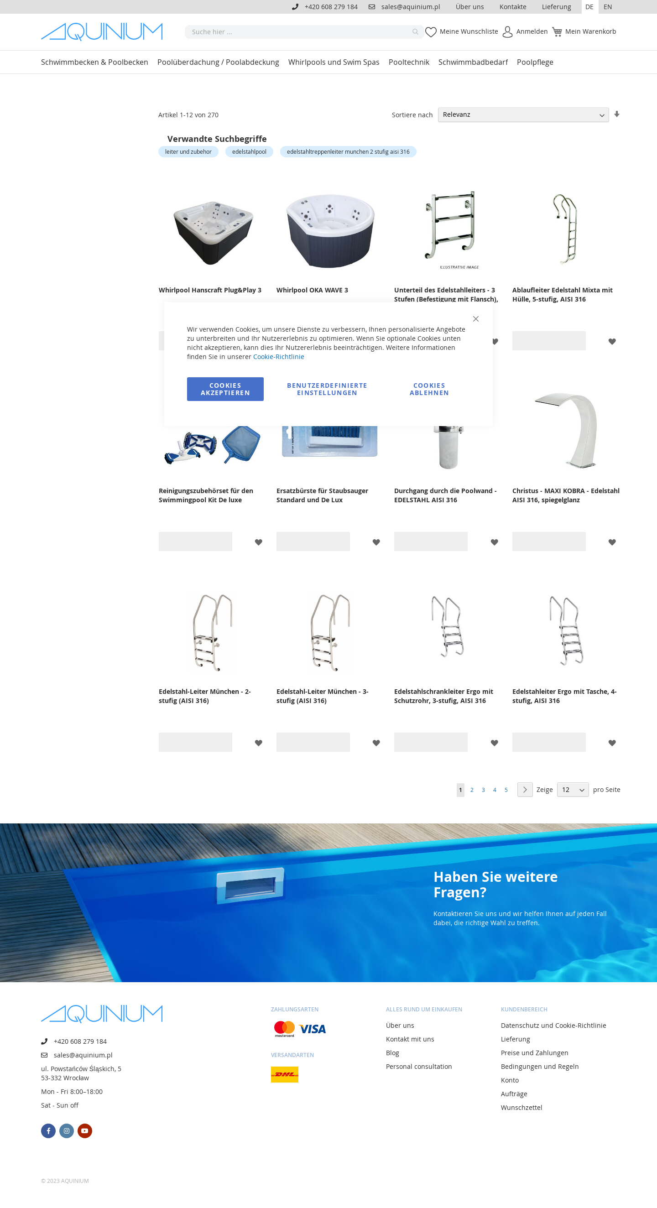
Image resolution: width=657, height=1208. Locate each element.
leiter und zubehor (188, 151)
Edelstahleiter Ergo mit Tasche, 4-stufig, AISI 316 (564, 696)
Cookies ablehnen (429, 389)
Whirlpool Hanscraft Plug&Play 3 (210, 290)
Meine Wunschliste (469, 31)
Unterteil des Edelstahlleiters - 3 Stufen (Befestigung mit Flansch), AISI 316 (446, 299)
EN (608, 6)
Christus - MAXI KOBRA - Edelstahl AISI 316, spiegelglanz (566, 495)
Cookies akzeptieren (225, 389)
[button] (590, 7)
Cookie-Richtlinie (278, 356)
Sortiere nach (412, 114)
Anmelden (532, 31)
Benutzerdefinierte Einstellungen (327, 389)
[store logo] (105, 32)
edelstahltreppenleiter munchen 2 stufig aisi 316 (348, 151)
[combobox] (304, 32)
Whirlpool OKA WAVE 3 (312, 290)
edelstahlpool (249, 151)
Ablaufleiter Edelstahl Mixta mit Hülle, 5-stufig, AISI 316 (562, 294)
